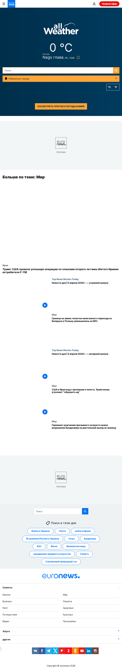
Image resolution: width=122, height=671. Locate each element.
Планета (67, 601)
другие (6, 639)
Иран (5, 265)
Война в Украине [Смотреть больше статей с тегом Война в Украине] (40, 531)
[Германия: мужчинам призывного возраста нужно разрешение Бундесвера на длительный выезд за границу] (85, 438)
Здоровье (68, 608)
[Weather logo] (61, 29)
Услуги (6, 631)
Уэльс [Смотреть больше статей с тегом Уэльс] (71, 538)
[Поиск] (61, 70)
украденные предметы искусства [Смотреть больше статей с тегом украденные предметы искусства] (52, 554)
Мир (54, 314)
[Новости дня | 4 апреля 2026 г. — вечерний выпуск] (85, 366)
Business (7, 601)
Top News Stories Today (65, 279)
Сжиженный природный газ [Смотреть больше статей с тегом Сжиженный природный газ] (61, 561)
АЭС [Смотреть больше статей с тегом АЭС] (39, 546)
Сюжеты (7, 587)
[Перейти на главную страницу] (11, 4)
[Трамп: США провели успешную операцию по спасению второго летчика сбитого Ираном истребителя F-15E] (61, 271)
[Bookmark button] (77, 57)
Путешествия (10, 614)
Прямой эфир (109, 3)
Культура (68, 614)
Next (5, 608)
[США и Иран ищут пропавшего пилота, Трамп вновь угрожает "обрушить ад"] (85, 402)
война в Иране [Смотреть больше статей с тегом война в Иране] (83, 531)
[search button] (116, 70)
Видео (6, 621)
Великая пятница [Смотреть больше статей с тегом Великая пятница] (76, 546)
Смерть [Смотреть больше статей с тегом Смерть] (84, 554)
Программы (69, 621)
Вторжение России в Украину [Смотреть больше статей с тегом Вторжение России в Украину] (42, 538)
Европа (6, 594)
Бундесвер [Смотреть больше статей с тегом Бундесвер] (90, 538)
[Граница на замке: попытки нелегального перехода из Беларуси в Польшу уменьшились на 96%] (85, 331)
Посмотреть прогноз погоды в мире (61, 106)
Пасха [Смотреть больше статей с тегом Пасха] (62, 531)
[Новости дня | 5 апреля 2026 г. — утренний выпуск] (85, 295)
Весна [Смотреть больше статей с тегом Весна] (54, 546)
